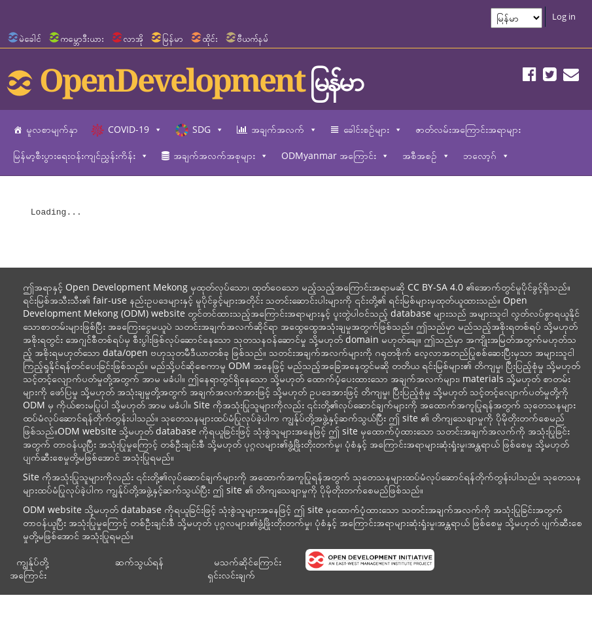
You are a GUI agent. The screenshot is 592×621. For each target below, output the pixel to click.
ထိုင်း (210, 38)
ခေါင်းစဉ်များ (372, 129)
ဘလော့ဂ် (486, 156)
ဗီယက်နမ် (252, 38)
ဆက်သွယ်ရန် (139, 562)
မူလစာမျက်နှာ (52, 129)
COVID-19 (135, 129)
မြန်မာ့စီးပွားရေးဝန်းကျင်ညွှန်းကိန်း (80, 156)
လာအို (133, 38)
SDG (208, 129)
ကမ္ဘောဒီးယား (82, 38)
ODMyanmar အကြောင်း (335, 156)
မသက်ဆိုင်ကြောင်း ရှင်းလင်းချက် (244, 568)
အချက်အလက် (284, 129)
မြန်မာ (172, 38)
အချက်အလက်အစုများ (220, 156)
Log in (564, 16)
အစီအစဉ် (426, 156)
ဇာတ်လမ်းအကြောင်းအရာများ (468, 129)
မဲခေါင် (30, 38)
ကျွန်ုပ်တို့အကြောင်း (29, 568)
